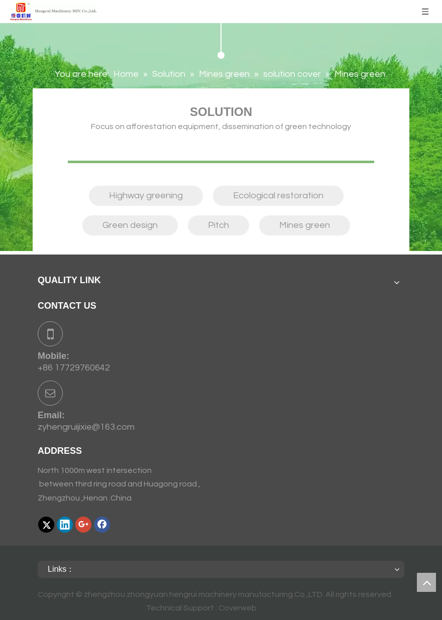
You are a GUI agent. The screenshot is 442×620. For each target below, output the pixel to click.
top (426, 582)
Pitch (218, 225)
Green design (130, 225)
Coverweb (237, 608)
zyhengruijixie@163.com (86, 427)
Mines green (304, 225)
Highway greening (146, 195)
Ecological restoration (278, 195)
